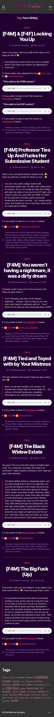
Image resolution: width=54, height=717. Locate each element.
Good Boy (42, 237)
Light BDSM (15, 549)
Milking (20, 240)
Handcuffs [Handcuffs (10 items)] (15, 692)
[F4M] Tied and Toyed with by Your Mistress (27, 361)
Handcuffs (26, 130)
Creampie (17, 333)
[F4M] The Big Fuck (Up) (27, 571)
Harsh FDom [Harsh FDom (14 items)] (32, 692)
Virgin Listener (21, 247)
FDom (14, 130)
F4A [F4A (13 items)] (48, 684)
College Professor (25, 235)
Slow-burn (9, 551)
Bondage (9, 127)
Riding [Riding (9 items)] (16, 697)
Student (40, 245)
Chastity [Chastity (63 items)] (6, 681)
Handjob (8, 240)
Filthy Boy (29, 336)
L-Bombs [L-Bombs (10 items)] (5, 694)
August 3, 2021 (39, 458)
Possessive (9, 655)
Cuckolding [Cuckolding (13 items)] (29, 681)
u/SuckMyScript (26, 538)
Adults (7, 232)
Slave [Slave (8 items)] (31, 697)
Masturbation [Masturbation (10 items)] (13, 694)
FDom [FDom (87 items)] (15, 688)
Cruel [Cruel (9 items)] (22, 681)
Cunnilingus (32, 127)
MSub (33, 130)
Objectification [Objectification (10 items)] (35, 694)
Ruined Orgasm (44, 549)
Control (24, 127)
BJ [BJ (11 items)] (16, 677)
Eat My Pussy (39, 650)
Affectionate (10, 650)
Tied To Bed (10, 247)
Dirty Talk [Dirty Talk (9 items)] (22, 684)
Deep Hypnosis (42, 544)
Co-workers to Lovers (24, 650)
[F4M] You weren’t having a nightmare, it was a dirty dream (27, 270)
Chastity (16, 127)
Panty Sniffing (18, 426)
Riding (7, 245)
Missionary (40, 652)
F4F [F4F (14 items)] (3, 688)
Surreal (17, 551)
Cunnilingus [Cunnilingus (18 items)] (38, 681)
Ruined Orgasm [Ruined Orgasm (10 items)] (24, 697)
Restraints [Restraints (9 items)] (10, 697)
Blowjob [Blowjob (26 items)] (21, 677)
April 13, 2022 (39, 167)
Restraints (9, 132)
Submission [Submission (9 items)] (6, 701)
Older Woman (31, 242)
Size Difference (30, 245)
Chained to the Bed (22, 421)
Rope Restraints (17, 245)
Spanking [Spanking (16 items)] (37, 697)
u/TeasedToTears (15, 76)
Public (27, 27)
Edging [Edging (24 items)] (29, 684)
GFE (46, 336)
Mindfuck (25, 549)
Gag (27, 546)
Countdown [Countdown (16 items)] (16, 681)
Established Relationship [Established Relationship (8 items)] (39, 684)
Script (10, 226)
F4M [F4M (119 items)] (8, 688)
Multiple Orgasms (36, 240)
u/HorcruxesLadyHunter (29, 226)
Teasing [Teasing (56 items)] (14, 700)
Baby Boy (30, 232)
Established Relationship (31, 333)
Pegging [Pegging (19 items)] (44, 695)
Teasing (27, 132)
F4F (39, 127)
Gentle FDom (32, 237)
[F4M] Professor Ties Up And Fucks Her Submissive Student (27, 155)
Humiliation (26, 338)
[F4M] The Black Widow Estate (27, 449)
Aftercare (15, 232)
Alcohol (22, 232)
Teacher (47, 245)
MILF (14, 240)
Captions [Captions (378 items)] (41, 677)
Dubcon (8, 237)
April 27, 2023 (39, 45)
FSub (19, 130)
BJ (6, 421)
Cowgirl (36, 235)
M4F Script (46, 73)
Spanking (16, 341)
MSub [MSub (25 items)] (20, 694)
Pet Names (29, 426)
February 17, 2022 (39, 282)
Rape (45, 242)
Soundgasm (8, 121)
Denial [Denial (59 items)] (16, 684)
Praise (40, 242)
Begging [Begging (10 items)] (11, 677)
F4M (43, 127)
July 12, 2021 (39, 580)
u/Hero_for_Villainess (28, 327)
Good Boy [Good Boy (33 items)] (6, 691)
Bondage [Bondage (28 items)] (29, 677)
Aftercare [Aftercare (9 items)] (5, 677)
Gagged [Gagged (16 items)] (23, 688)
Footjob (20, 424)
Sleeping (8, 341)
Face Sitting (21, 237)
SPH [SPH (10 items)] (43, 697)
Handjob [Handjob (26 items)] (22, 691)
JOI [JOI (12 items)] (48, 692)
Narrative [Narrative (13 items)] (27, 694)
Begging (8, 333)
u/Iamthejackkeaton (27, 644)
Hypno (8, 549)
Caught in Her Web (20, 544)
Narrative (33, 549)
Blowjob (38, 232)
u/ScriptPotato (25, 415)
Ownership (47, 130)
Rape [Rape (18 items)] (4, 697)
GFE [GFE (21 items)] (41, 688)
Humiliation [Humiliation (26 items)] (41, 691)
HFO (45, 546)
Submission (18, 132)
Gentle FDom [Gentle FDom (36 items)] (33, 688)
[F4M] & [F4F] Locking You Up (27, 36)
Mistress (8, 426)
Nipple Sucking (19, 242)
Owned (39, 130)
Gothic (32, 546)
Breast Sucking (11, 235)
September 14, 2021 (39, 370)
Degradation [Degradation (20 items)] (6, 685)
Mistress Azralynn (22, 45)
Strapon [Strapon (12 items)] (48, 697)
